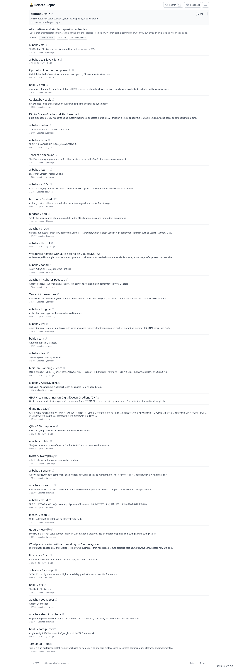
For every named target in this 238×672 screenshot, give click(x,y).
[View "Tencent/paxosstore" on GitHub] (57, 294)
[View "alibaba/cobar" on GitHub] (50, 125)
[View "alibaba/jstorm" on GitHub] (51, 169)
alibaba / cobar (38, 125)
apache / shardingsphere (45, 614)
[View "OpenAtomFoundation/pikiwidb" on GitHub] (73, 70)
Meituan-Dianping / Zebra (45, 368)
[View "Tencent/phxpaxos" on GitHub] (56, 155)
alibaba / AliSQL (39, 184)
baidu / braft (37, 85)
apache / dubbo (39, 441)
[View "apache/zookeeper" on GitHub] (56, 599)
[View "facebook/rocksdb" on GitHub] (55, 199)
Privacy (193, 663)
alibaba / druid (38, 500)
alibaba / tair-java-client (44, 59)
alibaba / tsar (37, 353)
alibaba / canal (38, 265)
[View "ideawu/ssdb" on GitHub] (49, 515)
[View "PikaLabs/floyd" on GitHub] (51, 555)
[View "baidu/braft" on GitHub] (47, 85)
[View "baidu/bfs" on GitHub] (44, 585)
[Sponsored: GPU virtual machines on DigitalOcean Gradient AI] (119, 399)
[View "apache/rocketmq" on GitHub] (55, 485)
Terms (202, 663)
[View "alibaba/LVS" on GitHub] (47, 324)
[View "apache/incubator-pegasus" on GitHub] (66, 279)
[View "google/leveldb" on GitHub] (51, 529)
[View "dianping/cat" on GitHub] (48, 408)
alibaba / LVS (37, 324)
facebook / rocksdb (41, 199)
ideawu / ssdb (38, 515)
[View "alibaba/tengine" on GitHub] (52, 309)
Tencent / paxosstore (42, 294)
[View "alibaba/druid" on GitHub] (49, 500)
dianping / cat (38, 408)
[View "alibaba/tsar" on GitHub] (47, 353)
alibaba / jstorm (39, 169)
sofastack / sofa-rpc (41, 570)
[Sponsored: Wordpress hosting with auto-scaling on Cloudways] (119, 255)
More (202, 13)
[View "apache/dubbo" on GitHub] (51, 441)
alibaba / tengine (40, 309)
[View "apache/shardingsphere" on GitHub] (63, 614)
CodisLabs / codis (40, 99)
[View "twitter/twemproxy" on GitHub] (56, 456)
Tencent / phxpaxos (41, 155)
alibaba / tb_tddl (39, 243)
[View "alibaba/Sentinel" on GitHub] (53, 470)
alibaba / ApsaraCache (43, 383)
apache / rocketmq (41, 485)
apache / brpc (38, 228)
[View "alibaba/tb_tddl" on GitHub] (52, 243)
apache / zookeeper (41, 599)
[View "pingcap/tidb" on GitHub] (49, 214)
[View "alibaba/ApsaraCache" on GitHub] (59, 383)
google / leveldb (39, 529)
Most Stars (62, 37)
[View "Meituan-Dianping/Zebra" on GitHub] (64, 368)
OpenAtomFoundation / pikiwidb (50, 70)
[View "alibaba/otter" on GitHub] (49, 140)
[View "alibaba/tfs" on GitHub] (46, 45)
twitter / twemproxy (41, 456)
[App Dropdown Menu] (205, 5)
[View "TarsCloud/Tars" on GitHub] (51, 644)
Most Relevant (47, 37)
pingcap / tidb (38, 214)
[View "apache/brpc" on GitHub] (48, 228)
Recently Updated (78, 37)
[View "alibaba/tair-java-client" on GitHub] (61, 59)
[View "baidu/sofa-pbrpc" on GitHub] (54, 629)
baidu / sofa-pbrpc (41, 629)
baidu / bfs (36, 585)
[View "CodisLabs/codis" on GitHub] (53, 99)
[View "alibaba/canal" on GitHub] (49, 265)
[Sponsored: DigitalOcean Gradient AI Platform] (119, 115)
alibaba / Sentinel (40, 470)
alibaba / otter (38, 140)
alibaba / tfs (36, 45)
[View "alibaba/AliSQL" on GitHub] (51, 184)
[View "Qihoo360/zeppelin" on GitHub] (57, 426)
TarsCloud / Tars (39, 644)
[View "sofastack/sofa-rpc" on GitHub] (56, 570)
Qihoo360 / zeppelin (42, 426)
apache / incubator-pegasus (47, 279)
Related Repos (44, 5)
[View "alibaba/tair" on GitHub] (52, 14)
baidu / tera (36, 338)
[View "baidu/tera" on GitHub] (46, 338)
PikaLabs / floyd (39, 555)
